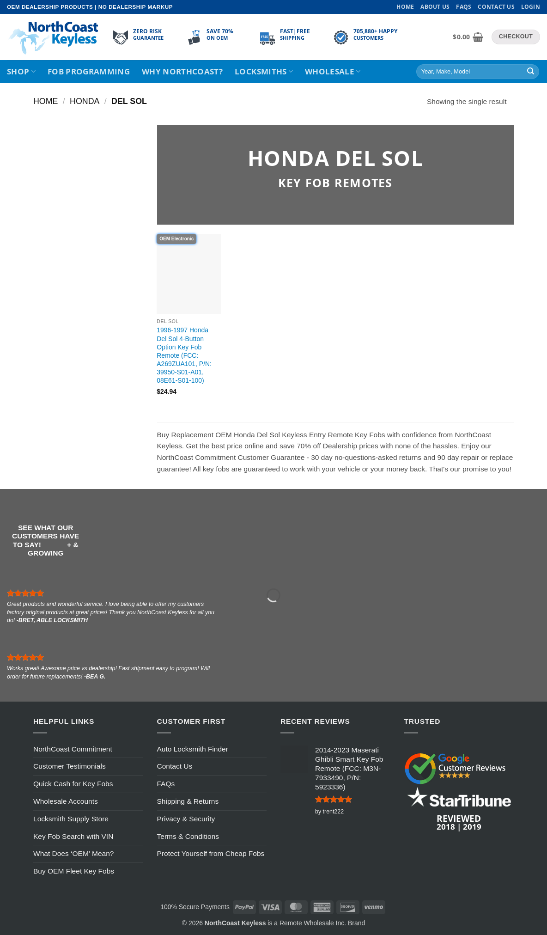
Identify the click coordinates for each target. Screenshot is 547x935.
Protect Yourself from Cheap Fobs (211, 853)
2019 (472, 826)
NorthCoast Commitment (72, 749)
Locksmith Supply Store (71, 819)
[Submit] (530, 71)
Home (405, 7)
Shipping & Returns (188, 801)
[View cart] (468, 37)
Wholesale (333, 71)
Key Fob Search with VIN (73, 836)
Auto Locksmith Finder (192, 749)
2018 (446, 826)
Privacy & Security (186, 819)
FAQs (463, 7)
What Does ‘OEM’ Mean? (73, 853)
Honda (84, 101)
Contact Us (496, 7)
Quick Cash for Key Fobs (73, 784)
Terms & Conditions (188, 836)
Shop (21, 71)
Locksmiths (264, 71)
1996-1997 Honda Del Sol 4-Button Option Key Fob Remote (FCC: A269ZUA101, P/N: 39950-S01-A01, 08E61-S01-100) (184, 355)
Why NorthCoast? (182, 71)
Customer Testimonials (69, 766)
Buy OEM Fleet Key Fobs (73, 871)
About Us (435, 7)
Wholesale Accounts (65, 801)
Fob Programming (89, 71)
